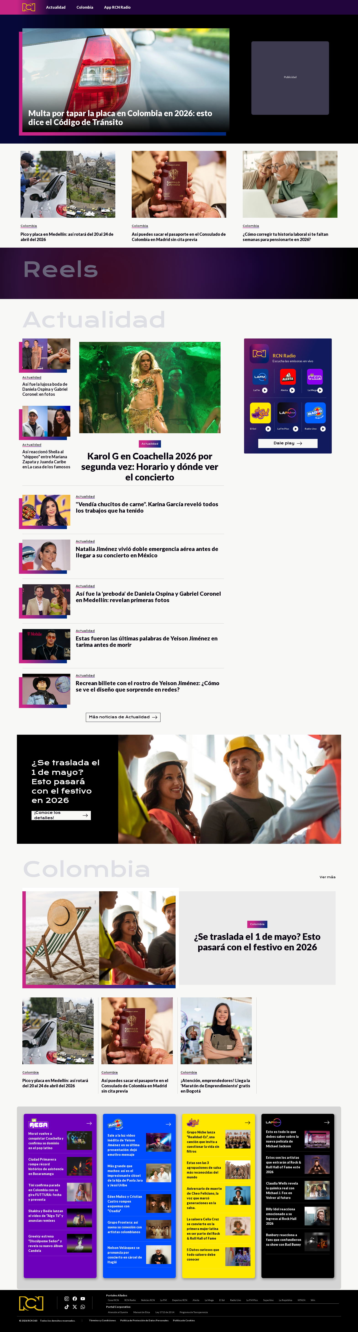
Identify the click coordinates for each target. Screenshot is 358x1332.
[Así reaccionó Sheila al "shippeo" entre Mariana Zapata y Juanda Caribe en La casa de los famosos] (46, 421)
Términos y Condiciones (102, 1320)
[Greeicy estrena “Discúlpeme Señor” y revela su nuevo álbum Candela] (60, 1245)
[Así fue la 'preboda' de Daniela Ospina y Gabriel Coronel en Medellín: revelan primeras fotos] (46, 599)
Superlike (266, 1299)
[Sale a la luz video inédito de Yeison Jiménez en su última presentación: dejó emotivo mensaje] (139, 1146)
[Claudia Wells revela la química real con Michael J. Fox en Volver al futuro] (298, 1192)
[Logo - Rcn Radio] (28, 7)
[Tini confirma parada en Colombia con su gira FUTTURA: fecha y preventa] (60, 1194)
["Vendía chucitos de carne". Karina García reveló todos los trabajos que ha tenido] (46, 510)
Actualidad (56, 7)
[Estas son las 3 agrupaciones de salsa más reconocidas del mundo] (218, 1171)
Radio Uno (233, 1299)
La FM (161, 1299)
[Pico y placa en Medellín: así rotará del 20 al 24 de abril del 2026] (68, 184)
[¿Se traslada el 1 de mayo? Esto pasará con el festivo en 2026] (100, 938)
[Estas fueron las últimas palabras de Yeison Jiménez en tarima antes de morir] (46, 644)
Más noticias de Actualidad (123, 717)
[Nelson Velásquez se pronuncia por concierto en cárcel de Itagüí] (139, 1256)
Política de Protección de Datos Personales (144, 1320)
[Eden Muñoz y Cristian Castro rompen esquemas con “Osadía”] (139, 1205)
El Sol (220, 1299)
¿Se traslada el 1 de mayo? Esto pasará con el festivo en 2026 (66, 781)
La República (283, 1299)
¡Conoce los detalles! (61, 815)
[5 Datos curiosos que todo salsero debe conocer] (218, 1258)
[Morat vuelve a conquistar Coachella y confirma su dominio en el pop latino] (60, 1142)
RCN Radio (128, 1299)
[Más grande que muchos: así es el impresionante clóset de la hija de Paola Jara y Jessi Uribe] (139, 1177)
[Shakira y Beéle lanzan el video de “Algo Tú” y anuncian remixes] (60, 1219)
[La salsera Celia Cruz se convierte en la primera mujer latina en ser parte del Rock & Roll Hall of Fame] (218, 1230)
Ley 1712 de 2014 (163, 1312)
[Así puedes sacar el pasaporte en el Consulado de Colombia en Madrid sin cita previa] (179, 184)
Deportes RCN (177, 1299)
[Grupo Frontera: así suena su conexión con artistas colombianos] (139, 1231)
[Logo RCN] (31, 1304)
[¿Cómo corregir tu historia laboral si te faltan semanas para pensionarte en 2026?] (290, 184)
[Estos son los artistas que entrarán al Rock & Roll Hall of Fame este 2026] (298, 1166)
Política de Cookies (184, 1320)
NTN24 (299, 1299)
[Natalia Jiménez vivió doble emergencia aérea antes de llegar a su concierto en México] (46, 555)
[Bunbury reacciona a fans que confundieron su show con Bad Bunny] (298, 1243)
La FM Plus (250, 1299)
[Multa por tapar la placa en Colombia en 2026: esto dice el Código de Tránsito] (125, 80)
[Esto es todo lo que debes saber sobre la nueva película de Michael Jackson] (298, 1140)
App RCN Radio (117, 7)
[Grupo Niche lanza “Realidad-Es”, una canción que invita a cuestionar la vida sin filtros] (218, 1143)
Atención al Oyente (116, 1312)
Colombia (84, 7)
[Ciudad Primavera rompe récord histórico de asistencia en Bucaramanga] (60, 1168)
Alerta (194, 1299)
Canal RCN (111, 1299)
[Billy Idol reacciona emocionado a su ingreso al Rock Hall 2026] (298, 1218)
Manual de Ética (140, 1312)
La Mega (207, 1299)
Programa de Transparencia (192, 1312)
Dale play (288, 443)
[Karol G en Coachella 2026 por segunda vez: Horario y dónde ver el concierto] (150, 387)
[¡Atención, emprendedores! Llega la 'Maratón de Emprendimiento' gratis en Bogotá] (216, 1030)
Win (311, 1299)
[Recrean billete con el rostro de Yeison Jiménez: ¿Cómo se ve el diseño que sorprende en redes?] (46, 689)
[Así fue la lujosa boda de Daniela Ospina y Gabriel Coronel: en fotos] (46, 353)
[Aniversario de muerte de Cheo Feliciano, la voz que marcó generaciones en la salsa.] (218, 1199)
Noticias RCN (146, 1299)
